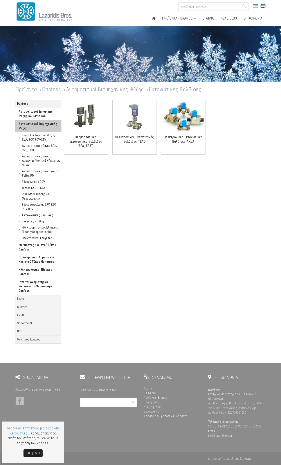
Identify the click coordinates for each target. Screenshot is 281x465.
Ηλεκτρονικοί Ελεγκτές (37, 238)
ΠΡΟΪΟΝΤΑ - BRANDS (177, 18)
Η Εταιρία (150, 393)
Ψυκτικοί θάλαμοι (28, 339)
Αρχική (148, 388)
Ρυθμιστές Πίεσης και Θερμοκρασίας (36, 196)
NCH (19, 331)
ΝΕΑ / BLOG (228, 18)
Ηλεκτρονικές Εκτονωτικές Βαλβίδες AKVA (183, 139)
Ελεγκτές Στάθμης (33, 221)
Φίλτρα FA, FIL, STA (33, 188)
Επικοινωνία (151, 411)
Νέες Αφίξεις (152, 407)
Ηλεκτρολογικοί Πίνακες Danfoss (35, 272)
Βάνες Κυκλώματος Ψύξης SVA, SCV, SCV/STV (38, 137)
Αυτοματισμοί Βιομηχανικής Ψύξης (105, 89)
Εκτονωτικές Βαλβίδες (175, 89)
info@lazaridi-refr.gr (220, 435)
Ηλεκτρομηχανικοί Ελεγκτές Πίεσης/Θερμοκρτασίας (40, 230)
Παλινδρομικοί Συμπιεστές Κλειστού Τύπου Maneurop (36, 259)
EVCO (20, 315)
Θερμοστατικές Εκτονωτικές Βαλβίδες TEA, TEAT (85, 141)
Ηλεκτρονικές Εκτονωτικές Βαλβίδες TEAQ (134, 139)
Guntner (22, 307)
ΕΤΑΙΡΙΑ (208, 18)
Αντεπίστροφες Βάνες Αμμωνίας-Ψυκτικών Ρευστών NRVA (41, 161)
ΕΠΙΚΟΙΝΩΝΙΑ (252, 18)
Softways (246, 458)
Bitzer (20, 299)
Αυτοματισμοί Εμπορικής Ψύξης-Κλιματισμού (35, 114)
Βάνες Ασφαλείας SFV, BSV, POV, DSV (39, 207)
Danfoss (51, 89)
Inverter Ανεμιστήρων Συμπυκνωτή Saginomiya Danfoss (35, 286)
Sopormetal (24, 323)
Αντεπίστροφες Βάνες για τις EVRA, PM (40, 173)
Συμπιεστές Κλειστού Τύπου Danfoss (37, 247)
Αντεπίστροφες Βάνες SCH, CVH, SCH (39, 148)
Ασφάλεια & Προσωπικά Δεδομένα (165, 416)
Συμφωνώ (33, 453)
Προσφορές (151, 402)
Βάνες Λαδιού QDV (33, 182)
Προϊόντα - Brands (155, 397)
